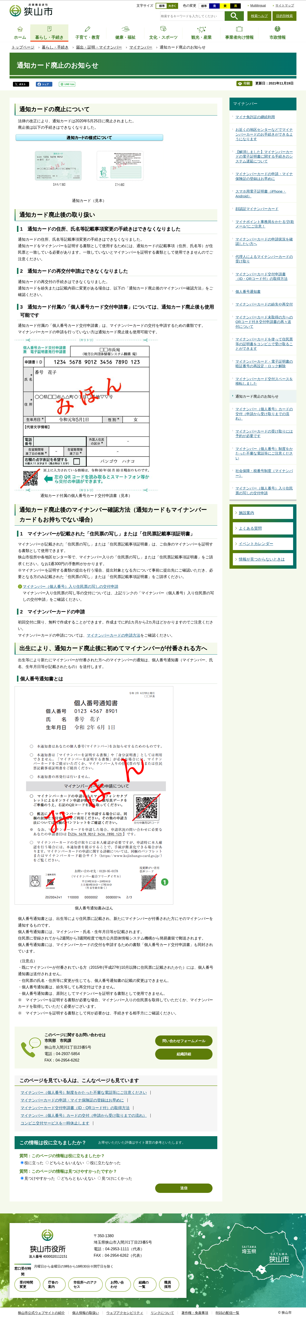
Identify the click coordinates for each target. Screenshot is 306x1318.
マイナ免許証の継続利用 (255, 117)
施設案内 (246, 513)
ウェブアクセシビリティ (124, 1312)
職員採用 (167, 1284)
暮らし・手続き (55, 47)
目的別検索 (284, 16)
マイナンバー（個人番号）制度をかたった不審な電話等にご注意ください (84, 1093)
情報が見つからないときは (262, 559)
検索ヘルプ (259, 16)
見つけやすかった (39, 1178)
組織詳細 (184, 1054)
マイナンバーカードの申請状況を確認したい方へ (264, 241)
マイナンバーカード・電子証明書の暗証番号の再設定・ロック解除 (264, 363)
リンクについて (162, 1312)
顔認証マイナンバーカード (257, 209)
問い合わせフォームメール (183, 1041)
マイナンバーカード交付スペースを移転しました (264, 381)
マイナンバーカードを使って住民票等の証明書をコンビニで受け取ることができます (264, 343)
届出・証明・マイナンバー (99, 47)
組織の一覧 (144, 1284)
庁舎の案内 (53, 1284)
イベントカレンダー (256, 544)
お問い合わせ (117, 1284)
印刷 (247, 83)
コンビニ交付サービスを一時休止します (55, 1123)
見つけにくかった (117, 1178)
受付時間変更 (26, 1284)
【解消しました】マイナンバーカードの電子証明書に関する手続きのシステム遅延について (264, 156)
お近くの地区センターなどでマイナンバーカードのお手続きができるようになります (264, 134)
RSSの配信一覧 (227, 1312)
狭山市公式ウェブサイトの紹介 (41, 1312)
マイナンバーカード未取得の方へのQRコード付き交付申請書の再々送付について (264, 321)
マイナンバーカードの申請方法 (113, 635)
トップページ (22, 47)
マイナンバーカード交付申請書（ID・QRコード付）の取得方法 (75, 1108)
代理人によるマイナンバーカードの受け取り (264, 259)
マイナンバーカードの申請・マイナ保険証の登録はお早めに (72, 1100)
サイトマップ (284, 5)
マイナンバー (140, 47)
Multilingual (258, 5)
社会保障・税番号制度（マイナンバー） (264, 473)
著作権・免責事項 (194, 1312)
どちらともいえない (66, 1163)
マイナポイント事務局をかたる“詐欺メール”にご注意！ (264, 224)
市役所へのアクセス (85, 1284)
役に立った (34, 1163)
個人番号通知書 (248, 291)
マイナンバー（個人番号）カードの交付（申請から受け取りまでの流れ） (84, 1116)
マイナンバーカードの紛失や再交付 (264, 304)
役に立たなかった (105, 1163)
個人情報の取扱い (85, 1312)
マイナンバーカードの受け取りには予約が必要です (264, 433)
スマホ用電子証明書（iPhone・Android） (260, 193)
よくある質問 (250, 528)
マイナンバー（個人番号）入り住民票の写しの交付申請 (70, 586)
